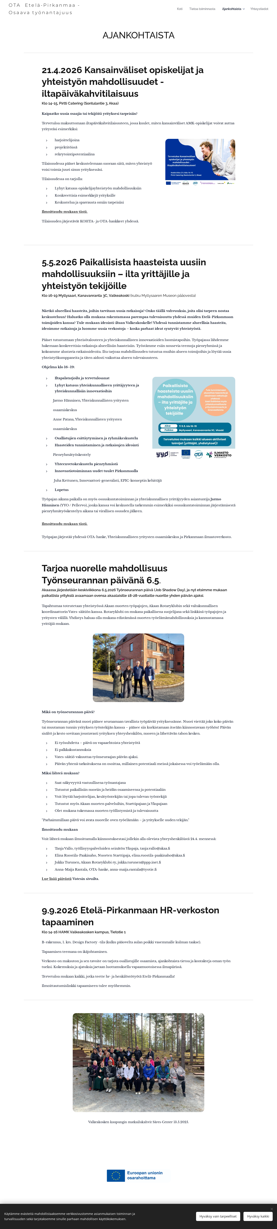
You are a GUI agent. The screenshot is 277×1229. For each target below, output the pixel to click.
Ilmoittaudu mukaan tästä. (65, 212)
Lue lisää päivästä (57, 879)
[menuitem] (182, 8)
